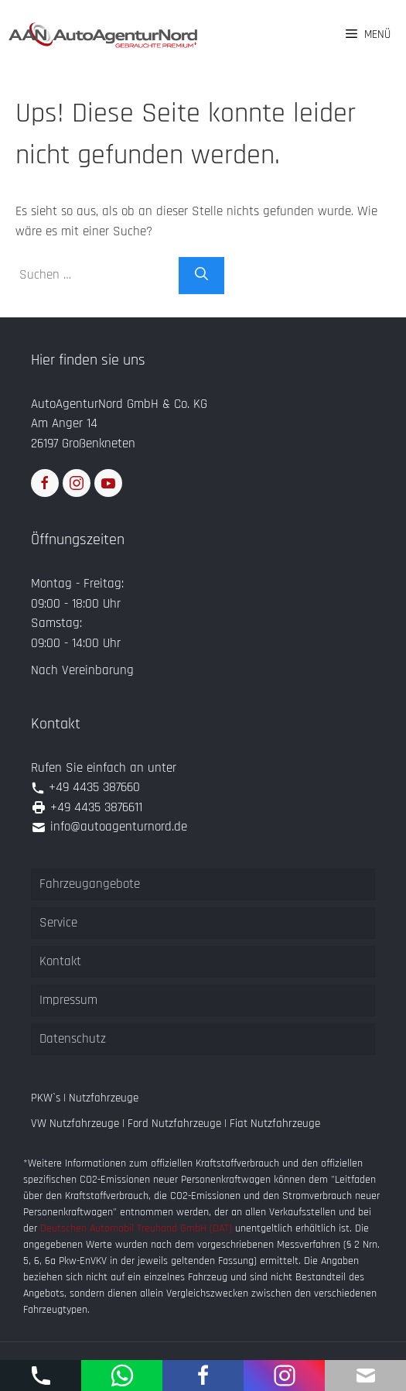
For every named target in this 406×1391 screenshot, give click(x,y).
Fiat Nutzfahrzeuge (275, 1123)
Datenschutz (72, 1038)
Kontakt (60, 961)
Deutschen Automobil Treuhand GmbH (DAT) (137, 1228)
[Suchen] (201, 275)
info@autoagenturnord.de (118, 826)
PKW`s (45, 1098)
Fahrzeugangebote (89, 884)
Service (58, 922)
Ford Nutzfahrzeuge (174, 1123)
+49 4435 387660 (94, 787)
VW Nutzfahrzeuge (75, 1123)
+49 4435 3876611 (96, 807)
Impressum (68, 1000)
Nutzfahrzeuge (103, 1098)
